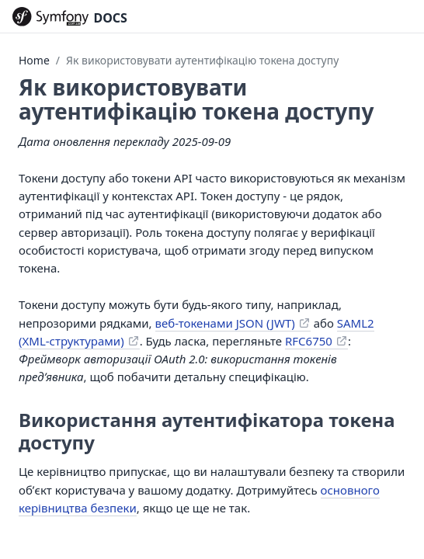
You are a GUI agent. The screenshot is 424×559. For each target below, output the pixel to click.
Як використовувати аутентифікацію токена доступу (202, 60)
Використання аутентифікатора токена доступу (207, 431)
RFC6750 (308, 341)
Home (34, 60)
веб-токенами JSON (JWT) (225, 323)
